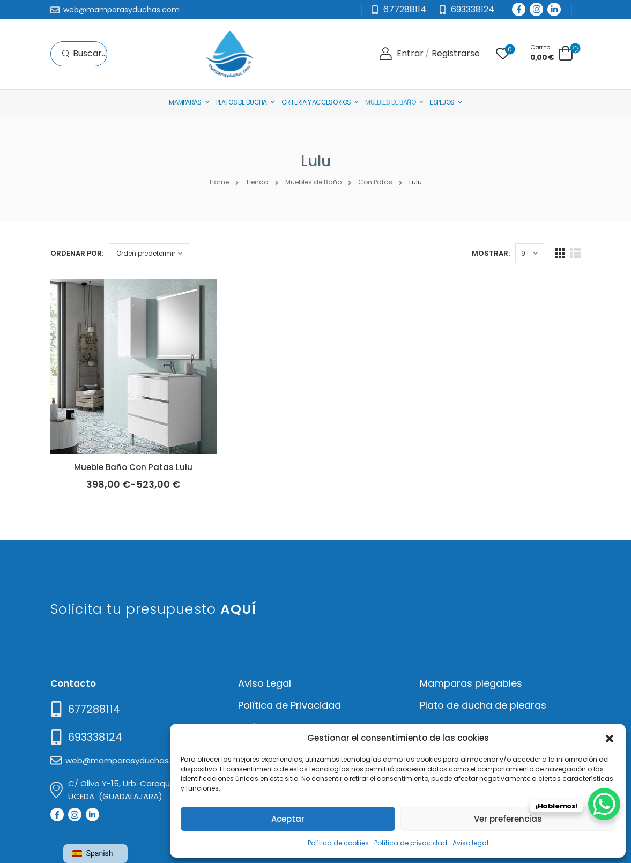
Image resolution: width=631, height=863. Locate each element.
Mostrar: (491, 253)
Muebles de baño (390, 102)
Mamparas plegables (471, 683)
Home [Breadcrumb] (219, 182)
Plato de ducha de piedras (483, 705)
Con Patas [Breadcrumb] (375, 182)
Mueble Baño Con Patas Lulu (133, 467)
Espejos (442, 102)
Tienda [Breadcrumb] (257, 182)
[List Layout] (575, 253)
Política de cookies (338, 842)
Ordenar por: (76, 253)
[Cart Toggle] (551, 53)
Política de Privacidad (289, 705)
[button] (609, 737)
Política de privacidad (410, 842)
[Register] (456, 54)
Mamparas (185, 102)
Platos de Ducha (241, 102)
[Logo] (229, 53)
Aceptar (288, 818)
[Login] (401, 54)
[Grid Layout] (560, 253)
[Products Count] (529, 253)
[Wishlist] (503, 53)
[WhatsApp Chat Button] (604, 804)
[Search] (84, 54)
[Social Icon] (518, 9)
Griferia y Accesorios (316, 102)
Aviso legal (470, 842)
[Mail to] (115, 10)
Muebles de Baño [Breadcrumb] (313, 182)
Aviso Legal (264, 683)
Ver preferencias (508, 818)
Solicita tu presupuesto (153, 609)
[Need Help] (466, 10)
